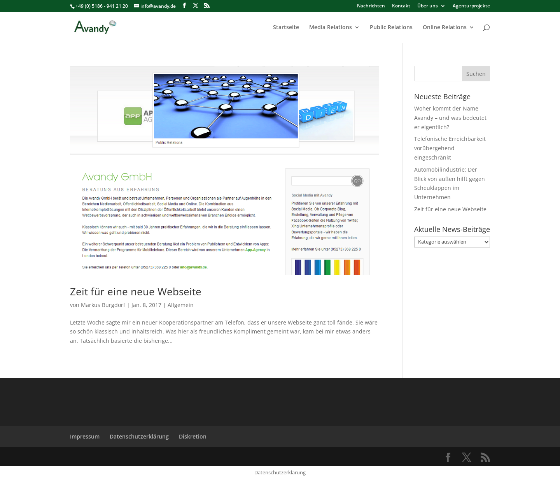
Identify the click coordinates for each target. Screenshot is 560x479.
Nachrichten (371, 6)
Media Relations (330, 28)
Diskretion (192, 436)
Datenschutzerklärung (139, 436)
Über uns (427, 6)
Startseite (286, 28)
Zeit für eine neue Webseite (135, 291)
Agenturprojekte (471, 6)
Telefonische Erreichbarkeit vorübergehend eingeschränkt (450, 148)
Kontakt (401, 6)
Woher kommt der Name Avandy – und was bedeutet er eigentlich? (450, 118)
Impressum (85, 436)
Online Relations (445, 28)
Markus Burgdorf (103, 305)
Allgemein (181, 305)
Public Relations (391, 28)
